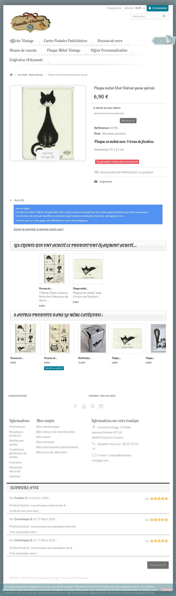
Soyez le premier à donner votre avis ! (39, 229)
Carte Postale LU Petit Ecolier (48, 505)
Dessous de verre (109, 40)
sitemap (14, 476)
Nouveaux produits (16, 433)
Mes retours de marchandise (55, 432)
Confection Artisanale (26, 59)
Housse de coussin (22, 50)
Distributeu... (85, 358)
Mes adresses (45, 442)
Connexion (159, 8)
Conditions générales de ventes (18, 453)
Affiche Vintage (21, 40)
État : (98, 133)
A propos (15, 462)
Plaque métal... (114, 288)
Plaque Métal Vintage (63, 50)
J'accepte (167, 589)
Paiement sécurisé (15, 469)
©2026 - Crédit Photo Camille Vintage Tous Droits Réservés (48, 578)
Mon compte (45, 420)
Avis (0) (19, 200)
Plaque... (116, 358)
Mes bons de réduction (51, 452)
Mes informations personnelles (57, 447)
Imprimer (105, 181)
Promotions (17, 427)
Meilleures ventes (16, 442)
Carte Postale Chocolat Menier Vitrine (53, 526)
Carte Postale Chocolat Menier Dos (52, 547)
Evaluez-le (128, 120)
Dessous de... (79, 288)
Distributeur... (46, 288)
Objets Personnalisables (108, 50)
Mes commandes (47, 427)
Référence (101, 128)
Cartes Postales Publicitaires (65, 40)
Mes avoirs (43, 437)
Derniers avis (24, 487)
